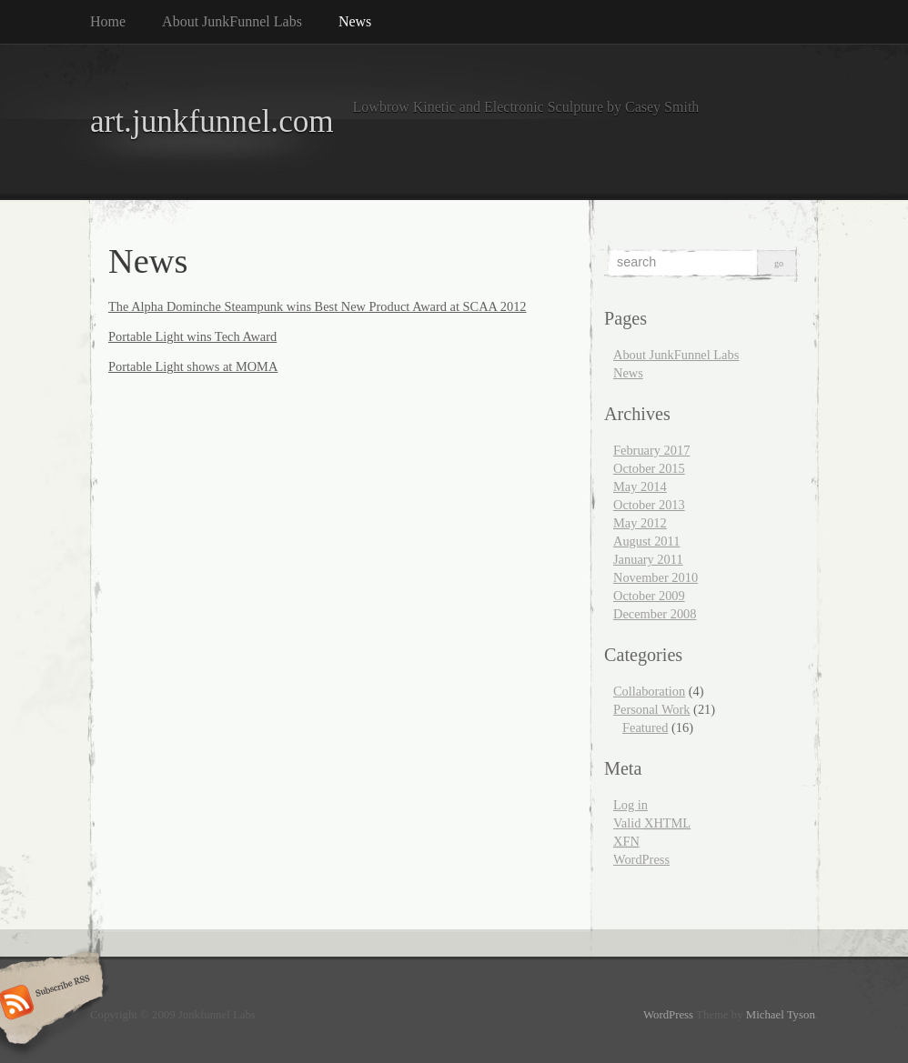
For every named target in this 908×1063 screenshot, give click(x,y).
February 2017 (651, 450)
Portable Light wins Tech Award (192, 336)
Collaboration (649, 691)
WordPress (641, 859)
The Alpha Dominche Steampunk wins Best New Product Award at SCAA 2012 (317, 306)
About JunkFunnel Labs (232, 21)
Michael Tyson (780, 1014)
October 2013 (649, 504)
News (354, 21)
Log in (630, 804)
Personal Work (652, 709)
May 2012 (640, 523)
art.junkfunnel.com (212, 121)
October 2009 (649, 595)
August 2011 (646, 541)
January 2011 (648, 559)
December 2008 (655, 614)
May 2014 (640, 486)
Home (108, 21)
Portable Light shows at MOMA (192, 366)
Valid (652, 823)
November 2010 (655, 577)
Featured (645, 727)
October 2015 (649, 468)
